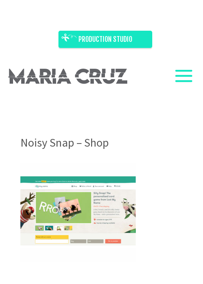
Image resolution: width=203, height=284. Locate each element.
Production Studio (105, 39)
